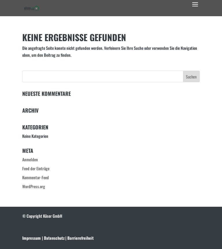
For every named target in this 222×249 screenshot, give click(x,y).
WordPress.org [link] (33, 186)
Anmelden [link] (30, 159)
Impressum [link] (31, 238)
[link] (31, 7)
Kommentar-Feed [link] (35, 177)
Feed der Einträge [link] (35, 168)
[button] (195, 8)
